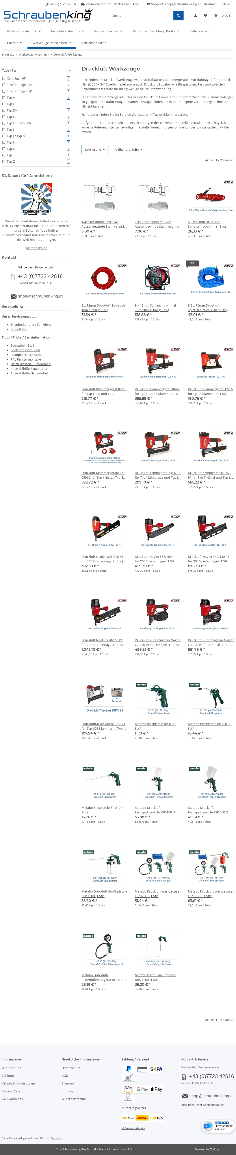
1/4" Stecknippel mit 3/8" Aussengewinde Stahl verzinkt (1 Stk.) (157, 224)
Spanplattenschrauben (28, 355)
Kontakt (210, 4)
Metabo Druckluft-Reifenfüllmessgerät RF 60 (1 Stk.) (103, 977)
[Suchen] (141, 15)
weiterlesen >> (36, 248)
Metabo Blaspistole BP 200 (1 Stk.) (209, 726)
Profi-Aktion (19, 329)
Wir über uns (11, 1068)
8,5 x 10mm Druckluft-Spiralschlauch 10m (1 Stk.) (208, 307)
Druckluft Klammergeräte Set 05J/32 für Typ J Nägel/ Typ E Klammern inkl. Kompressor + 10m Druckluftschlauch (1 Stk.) (104, 475)
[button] (195, 15)
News (227, 4)
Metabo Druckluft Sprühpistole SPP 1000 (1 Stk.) (104, 893)
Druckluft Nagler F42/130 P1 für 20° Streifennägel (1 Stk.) (208, 558)
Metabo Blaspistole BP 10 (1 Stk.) (155, 726)
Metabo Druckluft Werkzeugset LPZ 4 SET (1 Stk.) (157, 893)
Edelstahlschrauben (25, 350)
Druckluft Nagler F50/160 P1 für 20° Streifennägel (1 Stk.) (102, 642)
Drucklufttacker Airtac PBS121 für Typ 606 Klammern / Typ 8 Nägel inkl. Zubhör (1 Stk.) (103, 726)
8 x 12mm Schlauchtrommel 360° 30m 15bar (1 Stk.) (155, 307)
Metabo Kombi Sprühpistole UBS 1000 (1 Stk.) (155, 977)
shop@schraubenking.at (183, 4)
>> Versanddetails (133, 1128)
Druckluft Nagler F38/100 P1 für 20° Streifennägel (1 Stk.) (155, 558)
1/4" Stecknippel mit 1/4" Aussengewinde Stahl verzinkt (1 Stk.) (104, 224)
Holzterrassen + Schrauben (31, 364)
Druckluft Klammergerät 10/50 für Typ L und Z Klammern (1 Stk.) (157, 391)
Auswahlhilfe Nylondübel (29, 373)
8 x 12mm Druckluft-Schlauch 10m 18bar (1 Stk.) (103, 307)
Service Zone (11, 1091)
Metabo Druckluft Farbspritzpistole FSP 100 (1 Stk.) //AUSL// (155, 810)
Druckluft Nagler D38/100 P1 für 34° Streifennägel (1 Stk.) (102, 558)
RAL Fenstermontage (26, 359)
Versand (56, 1138)
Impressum (70, 1091)
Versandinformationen (18, 1083)
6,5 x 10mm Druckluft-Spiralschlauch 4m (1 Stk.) (207, 224)
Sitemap (68, 1083)
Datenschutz (71, 1068)
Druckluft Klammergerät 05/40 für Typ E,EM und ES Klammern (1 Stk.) (104, 391)
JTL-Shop (215, 1149)
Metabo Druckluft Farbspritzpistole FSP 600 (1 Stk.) (208, 810)
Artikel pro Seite (127, 149)
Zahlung (8, 1075)
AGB (65, 1075)
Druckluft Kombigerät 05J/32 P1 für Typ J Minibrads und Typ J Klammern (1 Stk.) (158, 475)
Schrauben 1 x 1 (22, 345)
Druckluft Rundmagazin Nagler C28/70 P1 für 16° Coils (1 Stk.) (158, 642)
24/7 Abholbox (12, 1099)
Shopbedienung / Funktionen (32, 324)
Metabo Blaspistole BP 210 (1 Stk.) (103, 809)
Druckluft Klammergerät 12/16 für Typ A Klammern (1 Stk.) (210, 391)
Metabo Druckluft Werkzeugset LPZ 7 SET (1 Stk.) (211, 893)
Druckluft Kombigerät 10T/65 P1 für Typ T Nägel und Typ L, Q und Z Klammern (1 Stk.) (209, 475)
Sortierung (93, 149)
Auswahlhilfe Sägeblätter (29, 368)
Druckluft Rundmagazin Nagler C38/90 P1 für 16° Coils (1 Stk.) (211, 642)
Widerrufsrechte (74, 1099)
